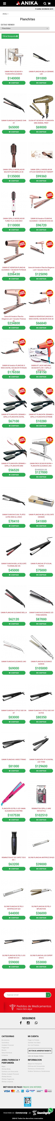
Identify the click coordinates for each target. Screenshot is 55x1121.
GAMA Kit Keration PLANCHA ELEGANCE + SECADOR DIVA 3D (41, 220)
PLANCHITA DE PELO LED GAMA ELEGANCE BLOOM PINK (13, 810)
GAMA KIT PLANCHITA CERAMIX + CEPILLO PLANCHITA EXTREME (41, 415)
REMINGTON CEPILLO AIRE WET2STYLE (41, 810)
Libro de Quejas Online (35, 1056)
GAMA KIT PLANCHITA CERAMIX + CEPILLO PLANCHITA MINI (13, 464)
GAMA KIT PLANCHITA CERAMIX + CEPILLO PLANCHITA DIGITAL (13, 415)
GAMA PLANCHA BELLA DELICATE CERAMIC (41, 516)
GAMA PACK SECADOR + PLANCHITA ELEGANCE (14, 73)
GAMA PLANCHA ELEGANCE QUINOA (41, 663)
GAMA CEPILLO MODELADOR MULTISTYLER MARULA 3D (13, 171)
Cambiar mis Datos (34, 1042)
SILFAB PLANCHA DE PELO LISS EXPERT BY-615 (13, 956)
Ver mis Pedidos (33, 1045)
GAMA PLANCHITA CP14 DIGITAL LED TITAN (41, 761)
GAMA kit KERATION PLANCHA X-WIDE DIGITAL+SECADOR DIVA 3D (41, 318)
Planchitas (6, 28)
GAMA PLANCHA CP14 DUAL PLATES (41, 565)
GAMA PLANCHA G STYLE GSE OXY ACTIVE (41, 712)
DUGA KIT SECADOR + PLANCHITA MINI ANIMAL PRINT (41, 122)
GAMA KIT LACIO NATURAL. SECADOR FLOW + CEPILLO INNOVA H (41, 367)
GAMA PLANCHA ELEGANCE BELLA (14, 612)
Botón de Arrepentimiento (40, 1051)
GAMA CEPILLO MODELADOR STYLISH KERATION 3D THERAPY (41, 171)
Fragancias (5, 1048)
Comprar (14, 83)
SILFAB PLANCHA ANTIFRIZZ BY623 (41, 857)
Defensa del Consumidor (36, 1066)
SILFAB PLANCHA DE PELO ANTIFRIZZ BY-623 (13, 907)
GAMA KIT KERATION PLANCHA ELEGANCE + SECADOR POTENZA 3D (14, 270)
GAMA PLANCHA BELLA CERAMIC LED (41, 73)
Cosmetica (5, 1042)
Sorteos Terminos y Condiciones (39, 1071)
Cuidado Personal (8, 1045)
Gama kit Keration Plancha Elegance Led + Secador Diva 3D (41, 269)
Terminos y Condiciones (36, 1069)
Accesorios (5, 1040)
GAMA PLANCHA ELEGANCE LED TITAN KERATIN (41, 614)
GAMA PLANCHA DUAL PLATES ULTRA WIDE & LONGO (13, 516)
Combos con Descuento (10, 1071)
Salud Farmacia (7, 1053)
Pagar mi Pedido (33, 1040)
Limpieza (5, 1055)
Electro (4, 1050)
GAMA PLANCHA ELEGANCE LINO (13, 661)
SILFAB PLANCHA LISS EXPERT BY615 (41, 956)
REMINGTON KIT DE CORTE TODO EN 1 (14, 859)
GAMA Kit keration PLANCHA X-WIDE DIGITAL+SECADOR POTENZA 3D (14, 367)
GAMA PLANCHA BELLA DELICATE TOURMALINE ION (13, 565)
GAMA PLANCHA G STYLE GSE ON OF (13, 712)
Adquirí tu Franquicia (35, 1064)
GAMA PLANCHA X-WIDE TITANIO (14, 759)
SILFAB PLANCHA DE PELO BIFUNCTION (41, 907)
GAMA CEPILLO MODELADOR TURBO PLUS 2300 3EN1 (13, 220)
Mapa (3, 1066)
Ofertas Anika (6, 1069)
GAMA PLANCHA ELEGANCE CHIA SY (13, 122)
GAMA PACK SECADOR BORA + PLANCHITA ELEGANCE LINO (41, 464)
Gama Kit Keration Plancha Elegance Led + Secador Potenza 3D (14, 319)
